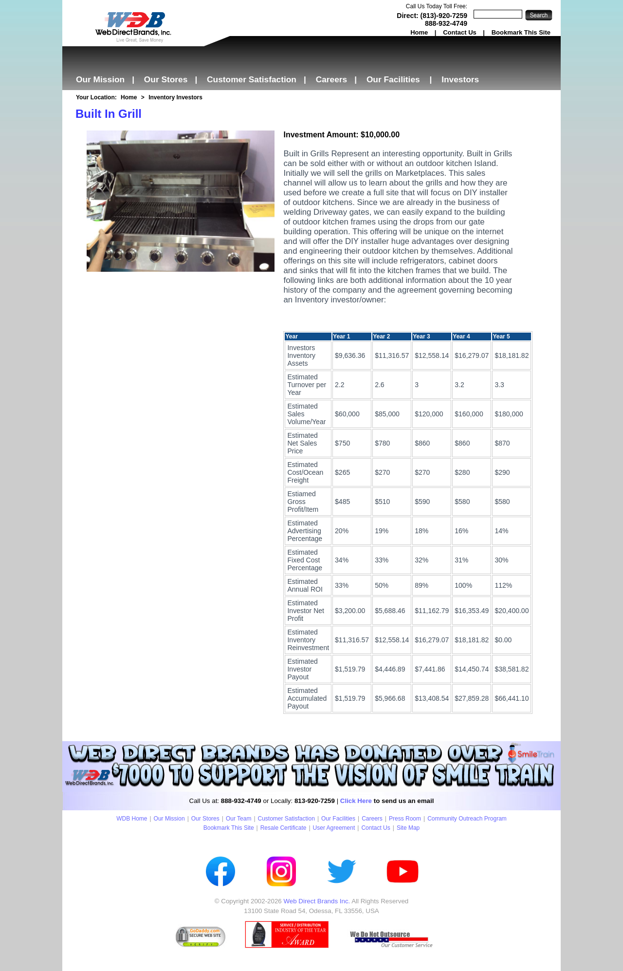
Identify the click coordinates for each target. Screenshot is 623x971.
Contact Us (459, 32)
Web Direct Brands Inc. (316, 901)
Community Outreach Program (467, 818)
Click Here (356, 800)
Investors (460, 79)
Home (419, 32)
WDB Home (131, 818)
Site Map (408, 827)
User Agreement (334, 827)
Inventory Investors (175, 97)
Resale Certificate (283, 827)
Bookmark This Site (521, 32)
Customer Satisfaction (251, 79)
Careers (332, 79)
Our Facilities (393, 79)
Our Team (238, 818)
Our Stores (166, 79)
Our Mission (100, 79)
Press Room (405, 818)
